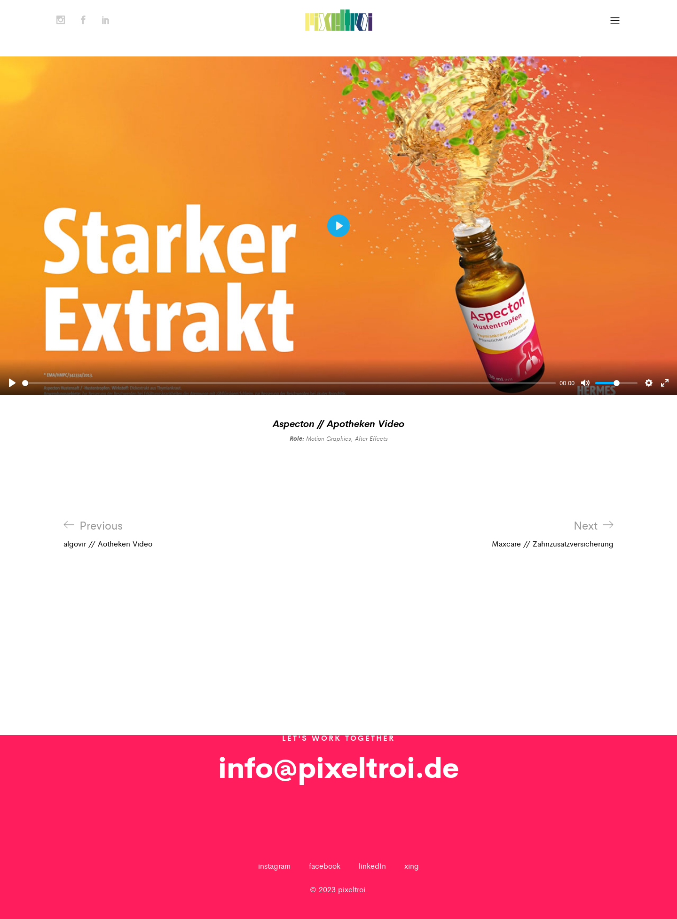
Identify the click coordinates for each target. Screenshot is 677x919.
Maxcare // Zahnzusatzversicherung (553, 534)
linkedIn (372, 865)
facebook (324, 865)
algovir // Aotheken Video (107, 534)
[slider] (289, 383)
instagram (274, 865)
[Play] (12, 382)
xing (411, 865)
